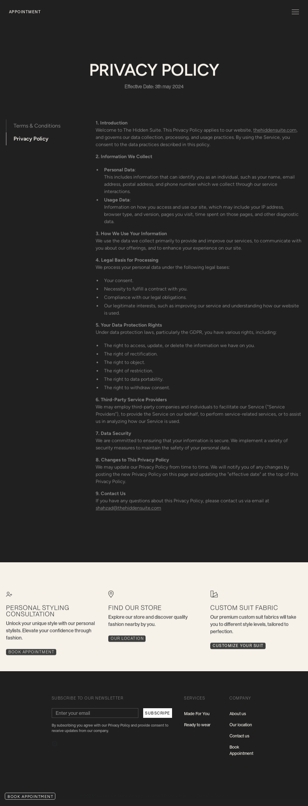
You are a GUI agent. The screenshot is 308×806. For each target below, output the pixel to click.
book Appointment (31, 655)
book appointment (30, 796)
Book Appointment (241, 750)
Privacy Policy (31, 138)
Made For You (197, 713)
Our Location (127, 641)
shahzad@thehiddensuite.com (129, 508)
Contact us (239, 735)
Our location (240, 724)
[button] (294, 12)
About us (237, 713)
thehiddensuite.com (275, 130)
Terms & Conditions (37, 125)
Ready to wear (197, 724)
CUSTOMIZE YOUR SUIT (238, 648)
